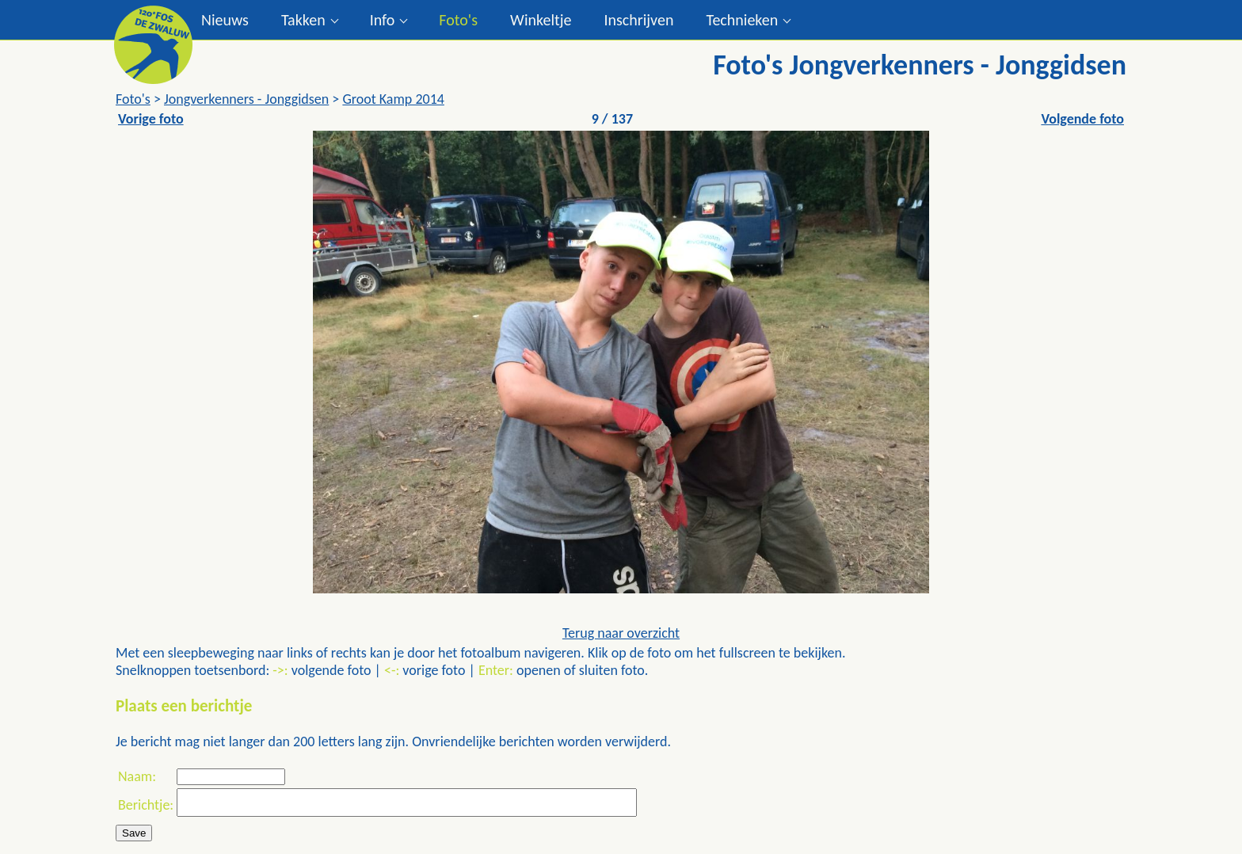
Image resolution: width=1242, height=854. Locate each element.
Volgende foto (1082, 119)
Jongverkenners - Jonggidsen (246, 99)
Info (382, 19)
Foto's (458, 19)
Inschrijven (638, 19)
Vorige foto (151, 119)
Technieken (742, 19)
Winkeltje (540, 19)
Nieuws (225, 19)
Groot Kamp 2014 (393, 99)
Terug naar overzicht (621, 633)
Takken (303, 19)
